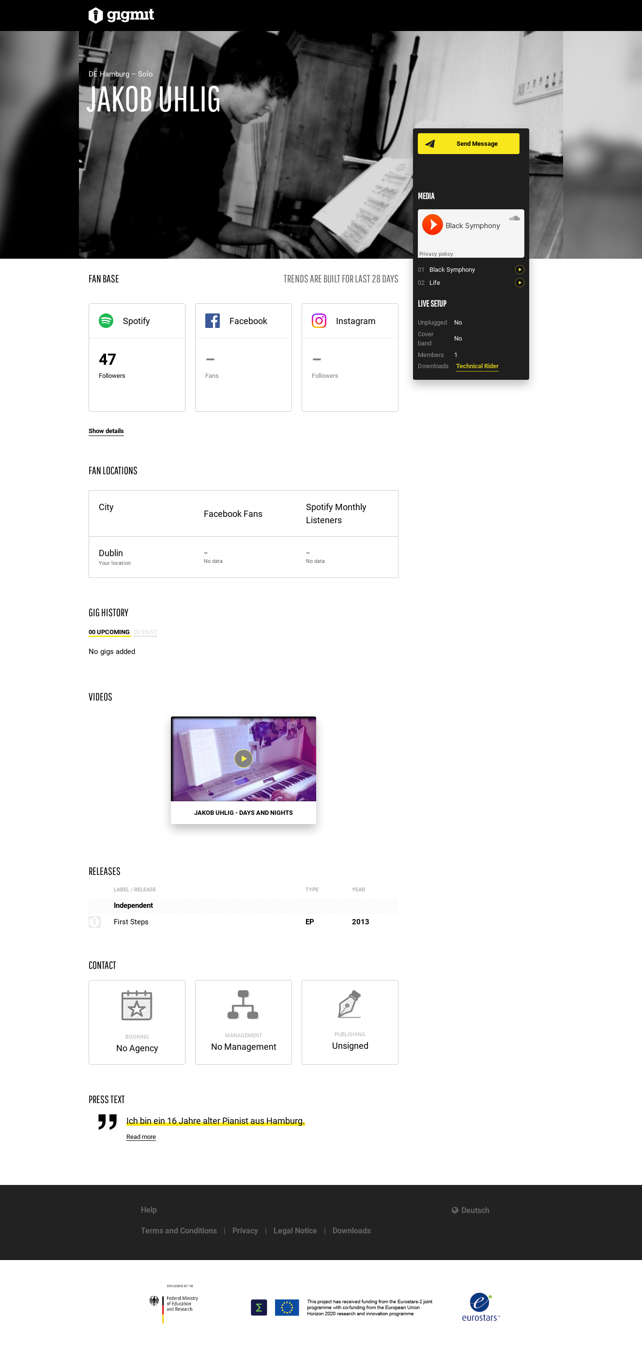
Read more (141, 1136)
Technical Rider (477, 366)
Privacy (245, 1230)
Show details (106, 431)
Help (149, 1210)
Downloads (352, 1230)
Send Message (477, 143)
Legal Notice (295, 1230)
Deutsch (475, 1210)
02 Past (145, 632)
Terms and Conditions (179, 1230)
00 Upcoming (110, 632)
